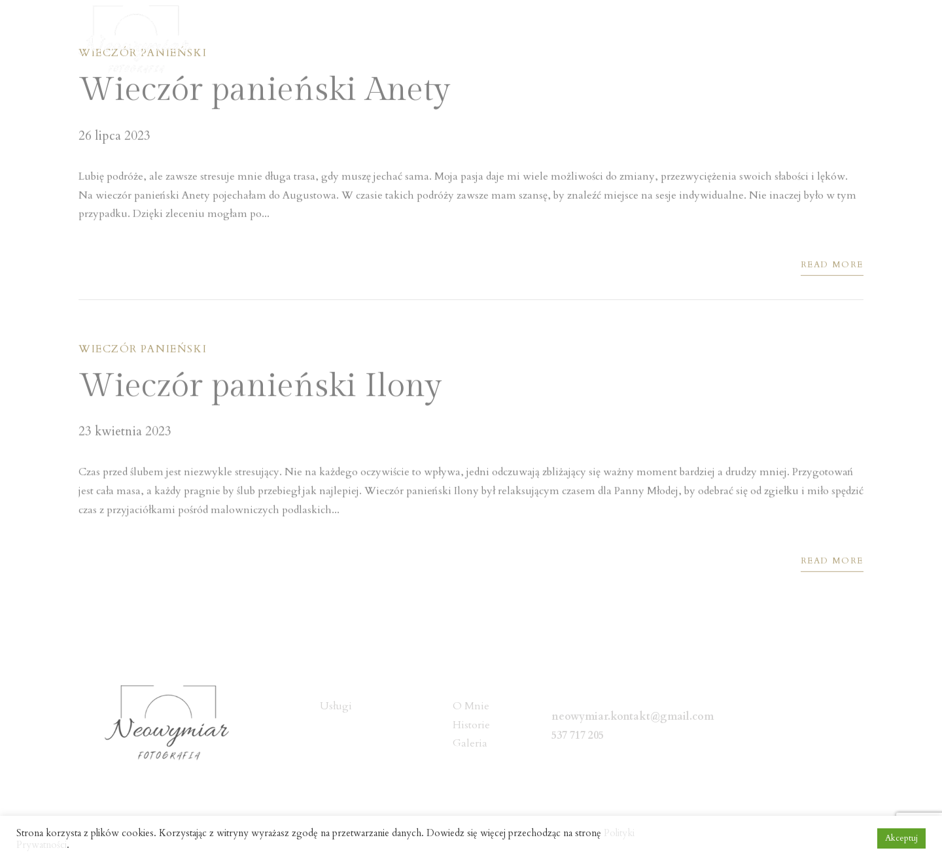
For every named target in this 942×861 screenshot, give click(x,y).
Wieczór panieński (142, 351)
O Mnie (567, 40)
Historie (704, 40)
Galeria (773, 40)
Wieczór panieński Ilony (260, 388)
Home (500, 40)
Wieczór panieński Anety (264, 92)
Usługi (635, 40)
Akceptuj (901, 838)
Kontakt (844, 40)
